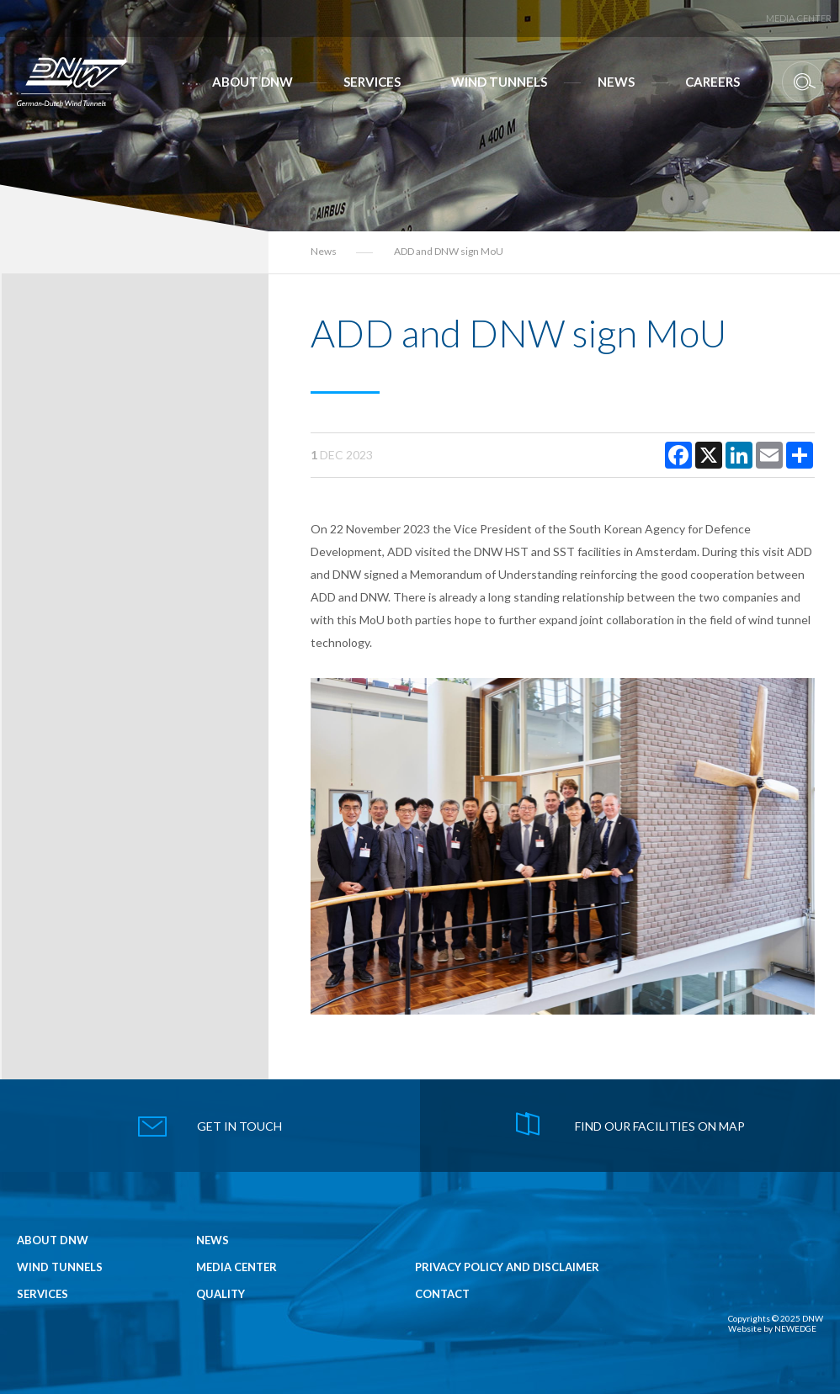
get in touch (239, 1126)
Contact (442, 1294)
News (616, 81)
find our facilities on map (660, 1126)
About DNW (252, 81)
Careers (712, 81)
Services (372, 81)
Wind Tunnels (499, 81)
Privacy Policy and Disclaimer (507, 1267)
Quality (220, 1294)
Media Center (799, 18)
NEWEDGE (795, 1328)
